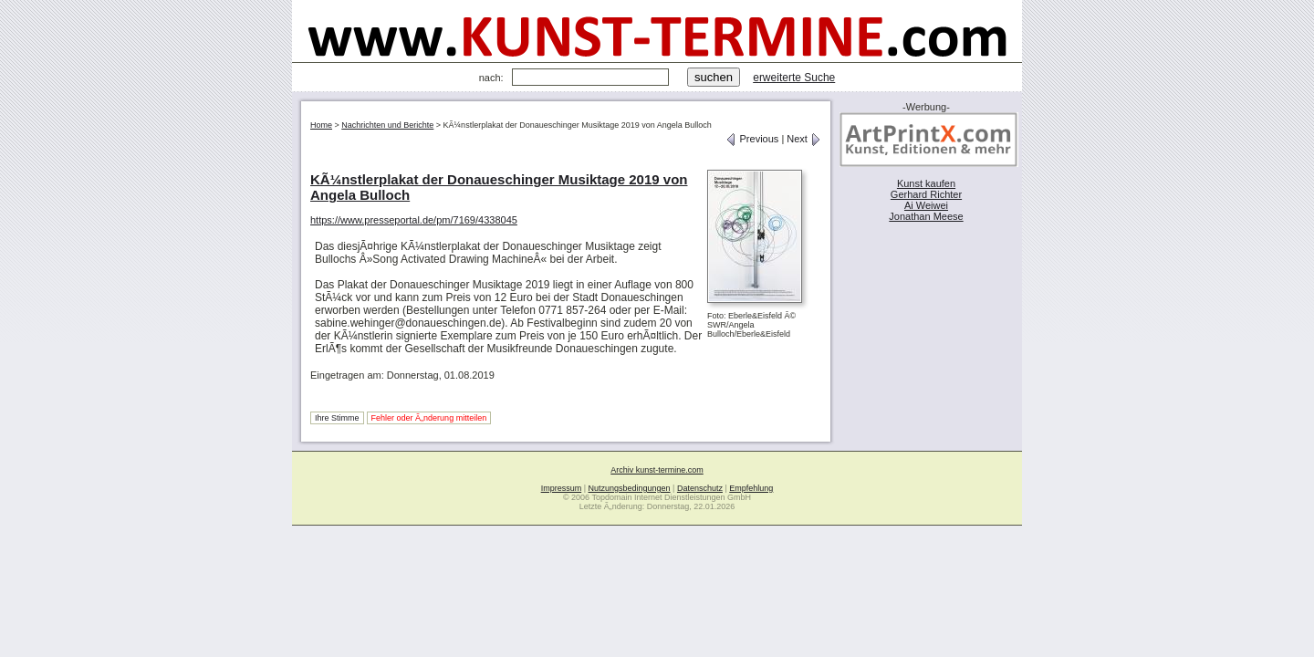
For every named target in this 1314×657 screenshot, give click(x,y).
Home (321, 125)
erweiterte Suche (794, 77)
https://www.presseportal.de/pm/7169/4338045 (413, 219)
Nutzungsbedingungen (630, 488)
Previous (751, 138)
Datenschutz (700, 488)
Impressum (561, 488)
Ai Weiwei (926, 205)
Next (804, 138)
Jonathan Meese (926, 216)
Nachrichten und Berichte (387, 125)
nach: (491, 77)
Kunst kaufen (926, 183)
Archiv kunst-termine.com (657, 469)
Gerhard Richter (926, 194)
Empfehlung (751, 488)
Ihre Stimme (337, 417)
